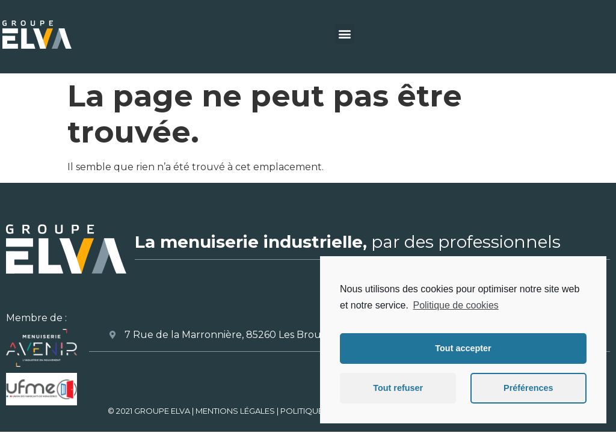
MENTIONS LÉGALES (235, 411)
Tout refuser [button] (398, 388)
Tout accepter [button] (463, 348)
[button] (345, 34)
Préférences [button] (528, 388)
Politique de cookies (455, 305)
